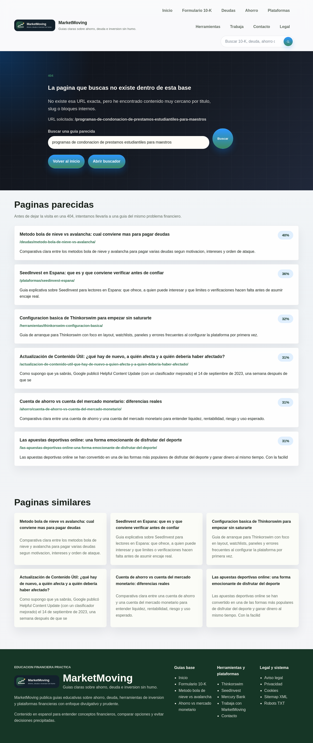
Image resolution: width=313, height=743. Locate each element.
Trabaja (237, 27)
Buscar (223, 138)
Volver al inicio (66, 161)
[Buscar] (288, 41)
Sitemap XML (275, 697)
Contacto (261, 27)
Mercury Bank (233, 697)
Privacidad (273, 684)
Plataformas (279, 10)
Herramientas (208, 27)
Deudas (229, 10)
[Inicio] (75, 25)
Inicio (167, 10)
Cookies (271, 690)
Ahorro (251, 10)
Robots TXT (274, 703)
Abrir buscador (107, 161)
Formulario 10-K (197, 10)
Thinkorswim (232, 684)
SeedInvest (231, 690)
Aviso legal (273, 678)
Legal (285, 27)
